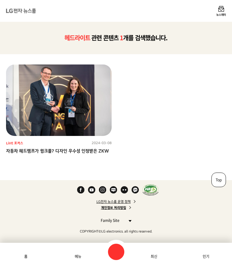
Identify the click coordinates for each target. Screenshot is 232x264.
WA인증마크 (150, 190)
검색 (116, 252)
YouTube (91, 189)
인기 (206, 256)
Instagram (102, 189)
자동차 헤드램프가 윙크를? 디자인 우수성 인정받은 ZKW (57, 151)
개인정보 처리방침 (113, 208)
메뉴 (78, 256)
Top (219, 179)
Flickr (124, 189)
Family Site (114, 220)
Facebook (80, 189)
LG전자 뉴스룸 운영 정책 (113, 202)
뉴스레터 (221, 14)
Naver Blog (113, 189)
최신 (154, 256)
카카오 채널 (135, 189)
